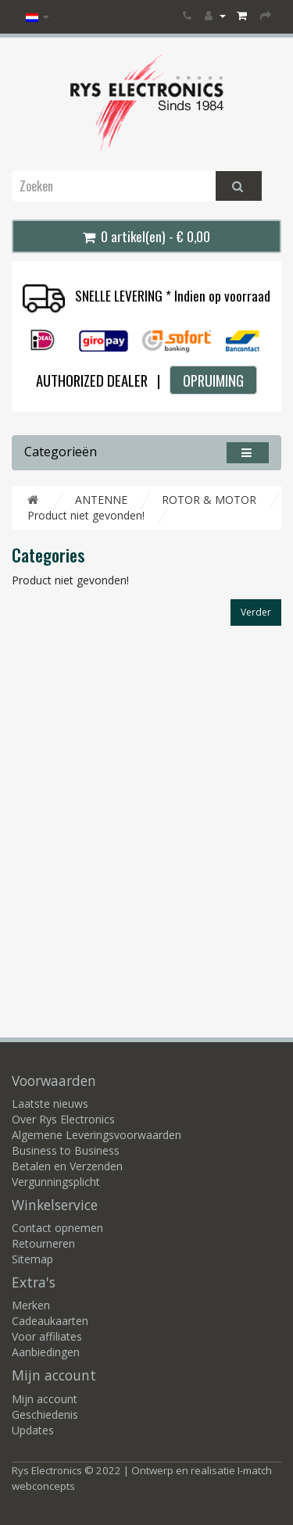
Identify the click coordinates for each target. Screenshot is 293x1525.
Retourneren (43, 1243)
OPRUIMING (213, 380)
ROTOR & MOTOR (209, 499)
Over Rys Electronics (63, 1119)
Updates (33, 1430)
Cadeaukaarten (50, 1320)
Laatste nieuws (50, 1103)
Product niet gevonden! (86, 515)
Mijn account (44, 1398)
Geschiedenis (45, 1414)
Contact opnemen (57, 1227)
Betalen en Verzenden (67, 1166)
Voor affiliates (47, 1336)
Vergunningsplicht (56, 1181)
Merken (31, 1305)
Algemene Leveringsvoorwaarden (96, 1134)
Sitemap (32, 1259)
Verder (256, 612)
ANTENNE (101, 499)
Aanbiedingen (46, 1352)
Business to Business (66, 1150)
